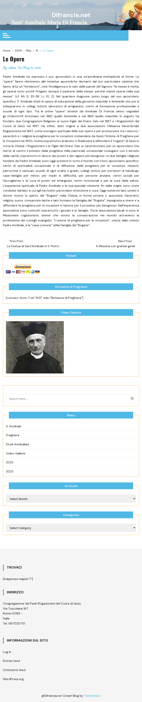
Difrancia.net (71, 15)
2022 (9, 462)
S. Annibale (13, 426)
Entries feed (11, 661)
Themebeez (92, 696)
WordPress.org (13, 679)
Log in (7, 652)
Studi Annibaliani (17, 444)
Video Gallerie (15, 453)
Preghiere (12, 435)
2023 (9, 471)
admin (12, 67)
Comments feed (14, 670)
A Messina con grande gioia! (115, 246)
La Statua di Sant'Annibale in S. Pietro (33, 246)
